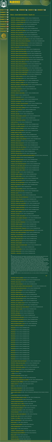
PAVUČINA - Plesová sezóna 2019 (17, 32)
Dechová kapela (13, 422)
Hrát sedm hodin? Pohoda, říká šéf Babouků (18, 360)
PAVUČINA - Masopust (15, 371)
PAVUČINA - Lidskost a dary (16, 117)
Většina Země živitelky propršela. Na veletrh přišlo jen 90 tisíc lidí (22, 230)
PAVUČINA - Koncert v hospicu (16, 226)
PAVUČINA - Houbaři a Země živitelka (18, 92)
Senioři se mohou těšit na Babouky (17, 407)
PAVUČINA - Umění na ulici (16, 97)
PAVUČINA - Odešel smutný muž (17, 238)
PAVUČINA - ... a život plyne (16, 253)
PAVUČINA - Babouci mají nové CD (17, 142)
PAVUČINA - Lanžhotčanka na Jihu (17, 28)
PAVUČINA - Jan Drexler (15, 157)
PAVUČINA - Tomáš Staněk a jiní (17, 78)
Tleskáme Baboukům (14, 411)
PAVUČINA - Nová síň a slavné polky (17, 130)
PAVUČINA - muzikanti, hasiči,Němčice (18, 207)
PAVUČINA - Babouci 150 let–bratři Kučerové (19, 63)
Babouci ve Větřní (14, 186)
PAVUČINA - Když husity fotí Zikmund (18, 167)
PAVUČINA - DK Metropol (15, 26)
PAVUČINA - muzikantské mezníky (17, 159)
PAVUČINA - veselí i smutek (16, 219)
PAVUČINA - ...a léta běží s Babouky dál (18, 22)
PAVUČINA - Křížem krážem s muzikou (18, 367)
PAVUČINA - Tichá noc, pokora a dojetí (18, 169)
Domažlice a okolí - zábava (15, 416)
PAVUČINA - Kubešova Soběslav (16, 188)
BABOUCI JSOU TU (14, 383)
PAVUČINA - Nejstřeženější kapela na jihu (18, 279)
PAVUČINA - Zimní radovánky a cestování (18, 115)
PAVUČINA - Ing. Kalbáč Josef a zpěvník (18, 30)
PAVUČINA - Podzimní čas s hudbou (17, 82)
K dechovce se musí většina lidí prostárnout (18, 163)
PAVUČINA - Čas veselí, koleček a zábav (18, 165)
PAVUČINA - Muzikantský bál (16, 109)
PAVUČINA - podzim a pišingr (16, 176)
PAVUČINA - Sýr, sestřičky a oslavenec (17, 126)
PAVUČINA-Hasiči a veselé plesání (17, 321)
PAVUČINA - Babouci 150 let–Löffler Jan (18, 61)
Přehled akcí (22, 9)
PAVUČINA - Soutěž (14, 192)
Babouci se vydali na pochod (16, 420)
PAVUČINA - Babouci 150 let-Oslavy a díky (18, 36)
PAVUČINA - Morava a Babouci (16, 290)
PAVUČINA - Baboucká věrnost (16, 240)
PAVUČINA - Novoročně (15, 213)
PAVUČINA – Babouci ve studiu (16, 308)
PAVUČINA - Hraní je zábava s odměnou (18, 107)
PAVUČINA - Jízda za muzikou (16, 211)
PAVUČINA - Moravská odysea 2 (16, 161)
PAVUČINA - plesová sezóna (16, 281)
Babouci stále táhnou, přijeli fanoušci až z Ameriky (20, 379)
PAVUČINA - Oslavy (14, 111)
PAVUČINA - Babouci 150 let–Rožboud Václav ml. (19, 57)
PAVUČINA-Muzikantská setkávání (17, 319)
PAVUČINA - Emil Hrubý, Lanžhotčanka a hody (19, 84)
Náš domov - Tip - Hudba (15, 418)
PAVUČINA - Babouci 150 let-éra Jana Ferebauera (19, 38)
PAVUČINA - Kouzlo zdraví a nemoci (17, 99)
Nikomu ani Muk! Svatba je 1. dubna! (17, 403)
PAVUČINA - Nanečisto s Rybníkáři (17, 128)
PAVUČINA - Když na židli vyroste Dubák (18, 232)
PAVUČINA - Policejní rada (16, 151)
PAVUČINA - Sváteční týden (16, 251)
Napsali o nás (3, 26)
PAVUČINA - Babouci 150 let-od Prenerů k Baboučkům (20, 40)
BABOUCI (13, 385)
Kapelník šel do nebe (14, 436)
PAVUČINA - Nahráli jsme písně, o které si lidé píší (20, 306)
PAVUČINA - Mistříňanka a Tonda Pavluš (18, 20)
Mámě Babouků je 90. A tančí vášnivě (17, 178)
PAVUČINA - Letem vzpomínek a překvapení (19, 217)
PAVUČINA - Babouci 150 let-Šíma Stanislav (19, 51)
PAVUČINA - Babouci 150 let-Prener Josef (18, 49)
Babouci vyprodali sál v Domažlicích (17, 325)
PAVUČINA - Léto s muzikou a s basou (17, 302)
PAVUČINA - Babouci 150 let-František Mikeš (19, 74)
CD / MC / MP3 (3, 21)
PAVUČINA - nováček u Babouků (17, 283)
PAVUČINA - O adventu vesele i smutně (18, 215)
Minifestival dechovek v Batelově (16, 377)
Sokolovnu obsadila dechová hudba (17, 401)
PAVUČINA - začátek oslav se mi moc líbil (18, 203)
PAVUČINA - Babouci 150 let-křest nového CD (19, 55)
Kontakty (30, 9)
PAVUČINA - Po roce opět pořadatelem (18, 205)
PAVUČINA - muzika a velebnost (16, 174)
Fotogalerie (3, 12)
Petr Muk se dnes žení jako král (16, 399)
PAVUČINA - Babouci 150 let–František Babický (19, 72)
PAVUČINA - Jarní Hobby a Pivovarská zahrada (19, 103)
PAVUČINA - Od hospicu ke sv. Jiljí (17, 184)
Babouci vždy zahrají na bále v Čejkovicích (18, 228)
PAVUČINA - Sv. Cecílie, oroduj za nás (17, 124)
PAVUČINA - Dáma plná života (16, 180)
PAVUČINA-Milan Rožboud (16, 315)
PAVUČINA (13, 327)
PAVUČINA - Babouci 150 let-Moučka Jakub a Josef (20, 59)
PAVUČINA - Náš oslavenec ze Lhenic (17, 149)
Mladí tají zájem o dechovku (16, 86)
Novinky (12, 9)
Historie (2, 17)
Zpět (46, 275)
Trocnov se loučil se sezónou (16, 392)
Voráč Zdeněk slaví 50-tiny (15, 90)
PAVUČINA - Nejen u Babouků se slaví (17, 80)
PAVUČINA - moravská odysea (16, 194)
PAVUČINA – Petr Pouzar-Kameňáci (17, 34)
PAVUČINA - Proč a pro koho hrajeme (17, 182)
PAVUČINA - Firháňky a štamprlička (17, 136)
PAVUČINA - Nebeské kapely (16, 292)
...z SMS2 (12, 373)
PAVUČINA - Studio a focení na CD (17, 304)
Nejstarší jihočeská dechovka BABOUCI (18, 432)
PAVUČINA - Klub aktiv (15, 113)
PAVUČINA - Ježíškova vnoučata (16, 76)
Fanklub (2, 19)
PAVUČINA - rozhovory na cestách (17, 365)
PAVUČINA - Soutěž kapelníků (16, 242)
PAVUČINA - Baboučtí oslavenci (16, 88)
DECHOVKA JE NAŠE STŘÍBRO (17, 381)
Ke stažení (40, 9)
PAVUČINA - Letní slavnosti (16, 101)
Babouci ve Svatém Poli (15, 47)
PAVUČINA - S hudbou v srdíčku (16, 134)
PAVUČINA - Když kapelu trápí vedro (17, 190)
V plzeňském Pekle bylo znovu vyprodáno (18, 405)
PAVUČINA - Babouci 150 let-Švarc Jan (18, 65)
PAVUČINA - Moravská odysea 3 (16, 153)
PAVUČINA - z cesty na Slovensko (17, 234)
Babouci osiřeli (13, 434)
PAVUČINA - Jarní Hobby (15, 246)
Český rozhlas (3, 31)
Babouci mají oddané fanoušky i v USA (17, 323)
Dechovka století (14, 428)
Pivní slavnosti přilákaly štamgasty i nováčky (19, 397)
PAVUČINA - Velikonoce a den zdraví (17, 201)
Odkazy (2, 28)
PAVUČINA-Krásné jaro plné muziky (17, 317)
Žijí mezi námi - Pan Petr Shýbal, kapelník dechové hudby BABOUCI (23, 155)
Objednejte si (3, 24)
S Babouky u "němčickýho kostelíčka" (17, 430)
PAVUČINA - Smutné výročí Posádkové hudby (19, 244)
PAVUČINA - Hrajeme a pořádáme (17, 277)
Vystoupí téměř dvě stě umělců (16, 409)
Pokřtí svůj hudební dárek (15, 426)
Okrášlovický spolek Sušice (15, 375)
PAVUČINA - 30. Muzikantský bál (17, 24)
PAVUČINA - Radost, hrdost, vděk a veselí (18, 296)
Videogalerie (3, 14)
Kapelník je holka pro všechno (16, 132)
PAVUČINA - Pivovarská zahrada (17, 298)
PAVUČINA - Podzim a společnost (17, 294)
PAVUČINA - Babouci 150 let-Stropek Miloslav (19, 53)
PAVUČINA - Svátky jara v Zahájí (17, 105)
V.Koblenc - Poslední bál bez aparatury (17, 209)
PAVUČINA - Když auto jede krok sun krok (18, 288)
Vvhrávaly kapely (14, 395)
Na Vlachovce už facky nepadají (16, 424)
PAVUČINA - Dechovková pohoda (17, 300)
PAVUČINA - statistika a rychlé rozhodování (18, 138)
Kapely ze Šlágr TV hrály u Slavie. (17, 236)
